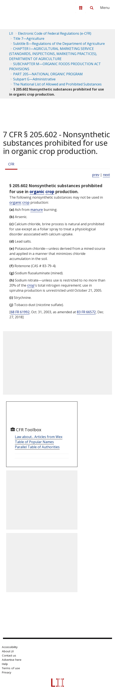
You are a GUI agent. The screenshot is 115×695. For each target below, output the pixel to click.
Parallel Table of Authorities (37, 447)
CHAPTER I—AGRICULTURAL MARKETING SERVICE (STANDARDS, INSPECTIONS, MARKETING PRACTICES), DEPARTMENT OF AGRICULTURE (53, 53)
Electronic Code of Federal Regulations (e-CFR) (54, 33)
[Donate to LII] (81, 8)
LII (11, 33)
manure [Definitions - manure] (36, 209)
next (106, 174)
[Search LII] (92, 8)
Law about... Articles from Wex (38, 436)
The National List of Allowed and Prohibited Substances (57, 84)
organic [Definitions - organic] (36, 191)
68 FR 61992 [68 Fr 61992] (20, 312)
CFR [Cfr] (11, 164)
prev (95, 174)
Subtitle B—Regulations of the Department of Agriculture (59, 43)
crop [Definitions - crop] (49, 191)
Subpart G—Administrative (34, 79)
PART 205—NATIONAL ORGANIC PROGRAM (48, 74)
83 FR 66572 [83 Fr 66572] (86, 312)
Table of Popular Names (34, 442)
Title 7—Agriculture (28, 38)
